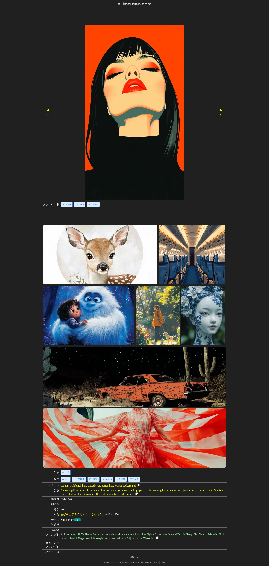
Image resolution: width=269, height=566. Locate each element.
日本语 (162, 562)
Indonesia (140, 562)
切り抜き (93, 479)
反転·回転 (107, 479)
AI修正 (65, 479)
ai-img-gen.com (135, 4)
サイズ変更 (79, 479)
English (106, 562)
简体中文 (147, 562)
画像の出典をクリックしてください (83, 514)
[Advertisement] (128, 17)
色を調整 (120, 479)
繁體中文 (155, 562)
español (112, 562)
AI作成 (65, 472)
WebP (93, 204)
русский (133, 562)
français (126, 562)
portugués (119, 562)
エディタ (134, 479)
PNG (66, 204)
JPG (79, 204)
